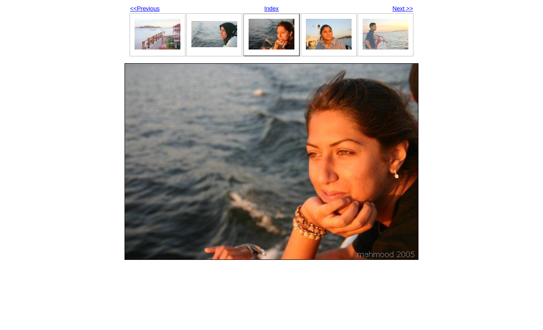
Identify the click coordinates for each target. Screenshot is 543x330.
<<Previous (145, 8)
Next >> (402, 8)
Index (271, 8)
